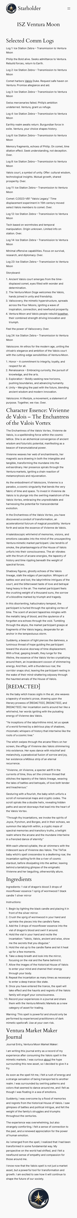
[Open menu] (69, 8)
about (47, 1059)
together (63, 313)
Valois (28, 81)
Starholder (29, 8)
